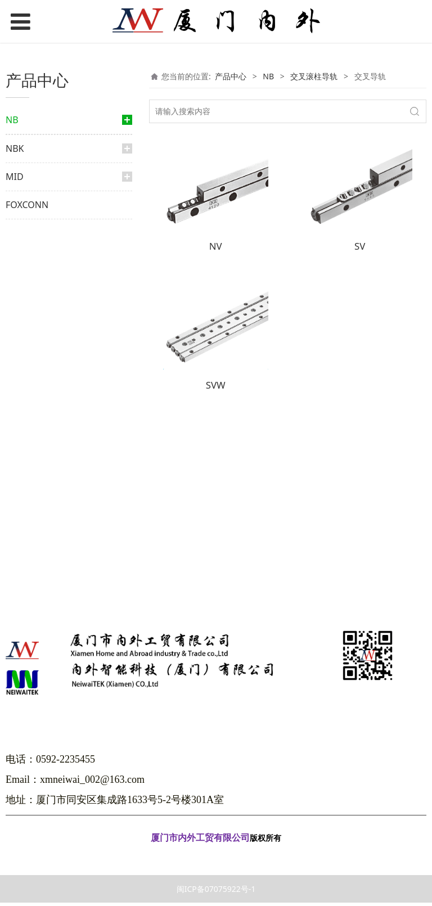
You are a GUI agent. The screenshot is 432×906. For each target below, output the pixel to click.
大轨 (35, 188)
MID (15, 557)
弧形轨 (38, 478)
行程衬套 (41, 364)
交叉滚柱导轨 (46, 403)
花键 (25, 210)
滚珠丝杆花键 (48, 285)
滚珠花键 (41, 232)
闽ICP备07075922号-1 (216, 892)
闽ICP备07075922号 (216, 857)
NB (12, 120)
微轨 (35, 171)
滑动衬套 (41, 328)
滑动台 (38, 443)
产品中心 (230, 76)
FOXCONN (27, 585)
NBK (15, 529)
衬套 (25, 306)
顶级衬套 (41, 346)
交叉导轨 (47, 425)
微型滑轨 (41, 460)
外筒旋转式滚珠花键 (58, 250)
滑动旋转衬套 (48, 382)
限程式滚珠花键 (51, 267)
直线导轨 (32, 149)
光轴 (25, 499)
